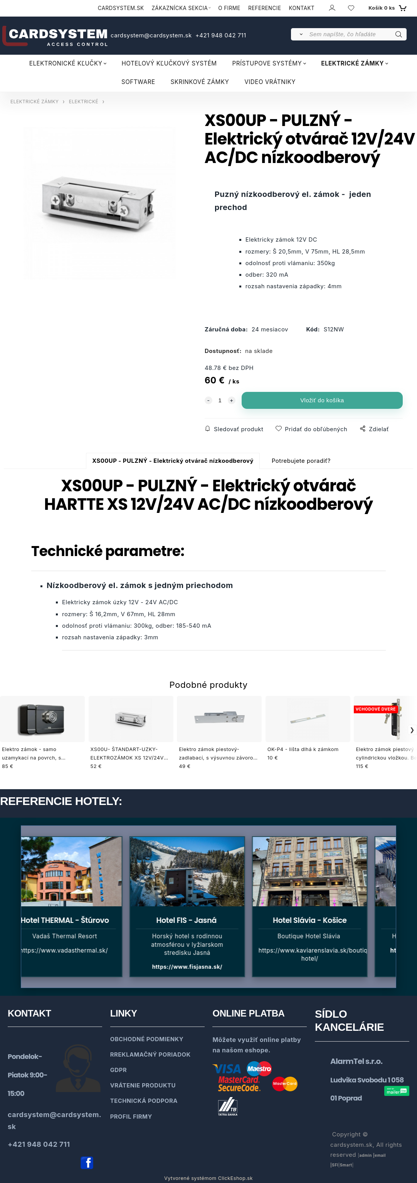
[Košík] (387, 8)
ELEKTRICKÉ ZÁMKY (352, 63)
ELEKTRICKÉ (83, 101)
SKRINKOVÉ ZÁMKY (200, 82)
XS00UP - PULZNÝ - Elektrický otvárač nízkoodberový (173, 460)
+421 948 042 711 (219, 35)
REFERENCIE (264, 8)
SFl (335, 1165)
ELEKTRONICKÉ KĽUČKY (66, 63)
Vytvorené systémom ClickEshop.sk (208, 1178)
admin (365, 1155)
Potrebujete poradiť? (301, 460)
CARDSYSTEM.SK (121, 8)
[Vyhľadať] (299, 34)
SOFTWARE (138, 82)
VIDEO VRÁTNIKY (270, 82)
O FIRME (229, 8)
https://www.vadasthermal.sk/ (69, 950)
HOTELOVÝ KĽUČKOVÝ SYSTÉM (169, 63)
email (380, 1155)
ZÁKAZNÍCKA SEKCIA (179, 8)
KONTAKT (302, 8)
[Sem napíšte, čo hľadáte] (357, 34)
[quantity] (220, 400)
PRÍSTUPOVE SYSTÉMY (267, 63)
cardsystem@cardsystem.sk (152, 35)
